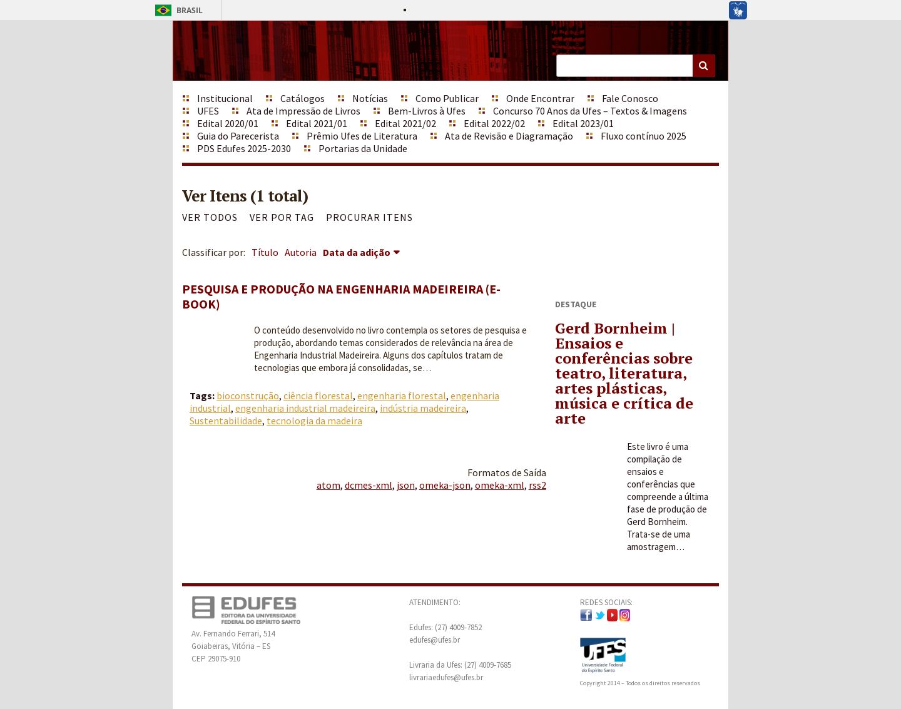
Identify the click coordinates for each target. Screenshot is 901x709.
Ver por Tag (282, 217)
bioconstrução (247, 395)
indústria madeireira (423, 408)
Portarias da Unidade (362, 148)
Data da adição (356, 252)
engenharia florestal (401, 395)
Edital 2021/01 (316, 123)
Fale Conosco (630, 98)
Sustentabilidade (226, 420)
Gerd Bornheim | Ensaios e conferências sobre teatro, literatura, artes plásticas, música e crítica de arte (624, 373)
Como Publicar (447, 98)
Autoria (301, 252)
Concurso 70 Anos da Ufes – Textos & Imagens (590, 111)
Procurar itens (369, 217)
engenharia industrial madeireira (305, 408)
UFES (208, 111)
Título (265, 252)
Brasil (176, 10)
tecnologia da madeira (314, 420)
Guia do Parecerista (238, 136)
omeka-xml (499, 485)
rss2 (537, 485)
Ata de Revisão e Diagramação (509, 136)
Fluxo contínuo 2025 (643, 136)
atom (328, 485)
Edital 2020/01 (227, 123)
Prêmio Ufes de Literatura (362, 136)
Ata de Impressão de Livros (303, 111)
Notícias (370, 98)
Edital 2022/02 (494, 123)
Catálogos (302, 98)
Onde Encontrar (540, 98)
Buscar (704, 65)
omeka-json (445, 485)
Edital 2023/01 (583, 123)
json (406, 485)
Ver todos (210, 217)
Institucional (225, 98)
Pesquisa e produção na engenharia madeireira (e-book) (341, 296)
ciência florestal (318, 395)
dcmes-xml (368, 485)
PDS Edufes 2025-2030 (244, 148)
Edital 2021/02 (405, 123)
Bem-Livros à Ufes (427, 111)
